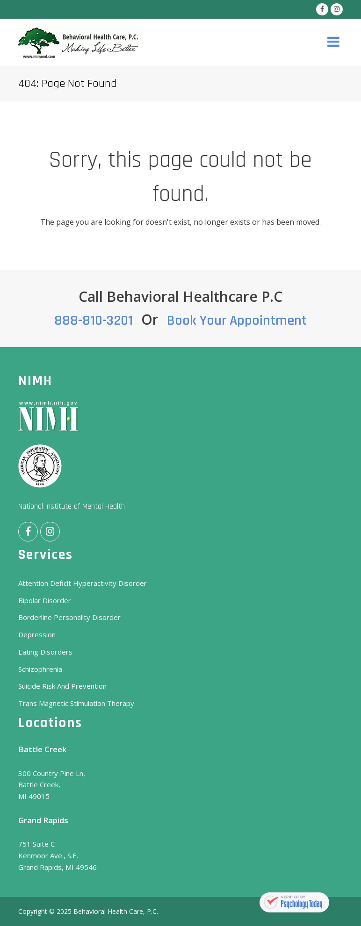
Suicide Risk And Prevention (62, 686)
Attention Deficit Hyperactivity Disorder (82, 583)
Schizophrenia (40, 669)
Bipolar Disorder (44, 600)
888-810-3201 (93, 320)
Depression (37, 634)
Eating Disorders (45, 651)
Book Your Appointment (237, 320)
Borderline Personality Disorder (69, 617)
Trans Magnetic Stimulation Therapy (76, 703)
